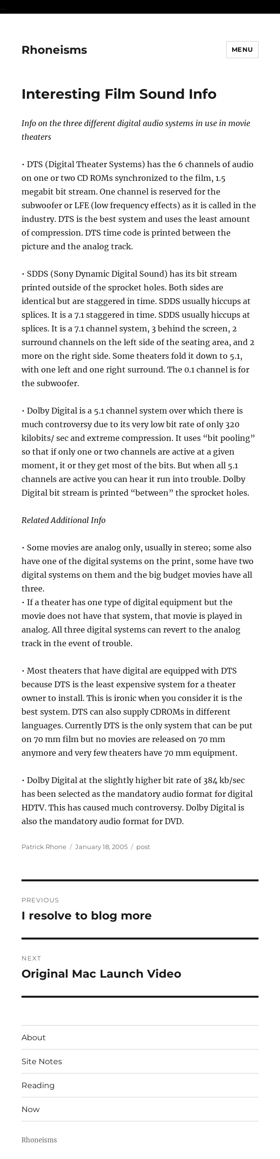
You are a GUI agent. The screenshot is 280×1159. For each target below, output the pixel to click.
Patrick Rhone (44, 847)
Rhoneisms (54, 50)
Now (31, 1109)
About (34, 1037)
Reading (38, 1085)
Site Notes (42, 1061)
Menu (242, 49)
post (143, 847)
